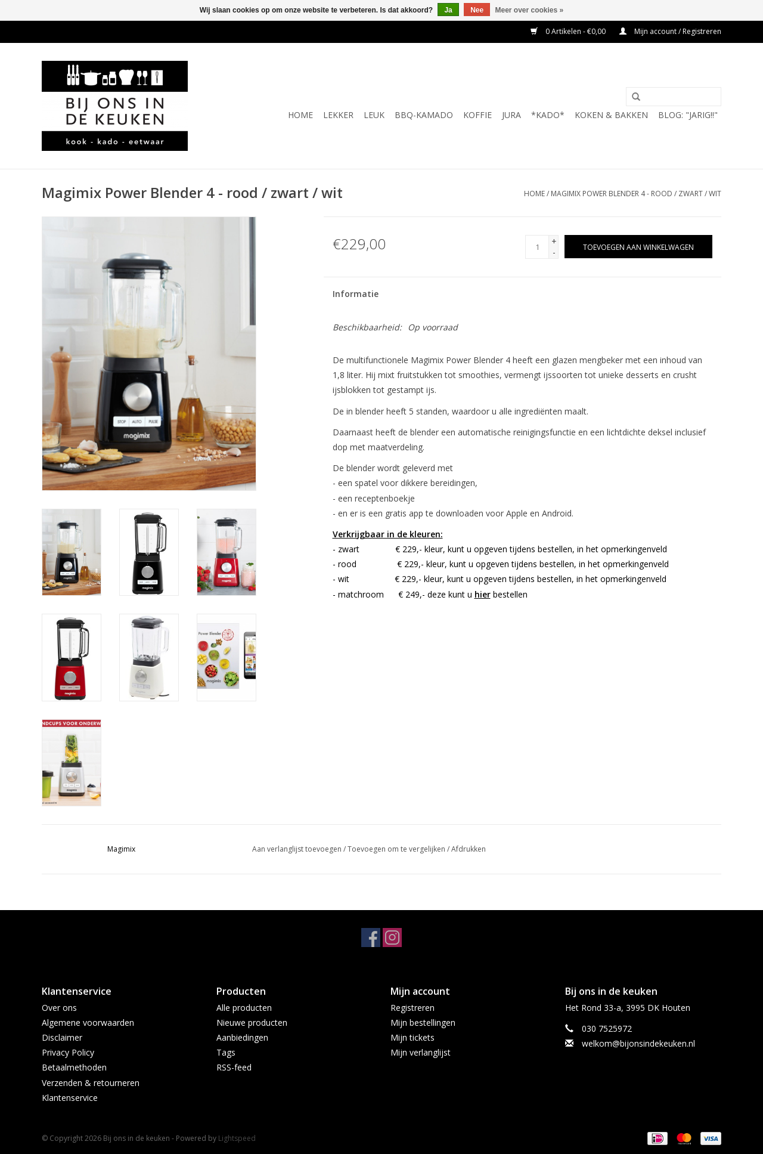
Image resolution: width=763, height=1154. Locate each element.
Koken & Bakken (611, 114)
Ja (448, 10)
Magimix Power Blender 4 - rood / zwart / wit (636, 193)
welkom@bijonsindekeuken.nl (638, 1043)
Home (300, 114)
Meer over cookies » (529, 10)
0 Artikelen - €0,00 (569, 31)
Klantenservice (70, 1097)
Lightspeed (237, 1138)
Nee (476, 10)
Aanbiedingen (242, 1037)
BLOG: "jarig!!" (688, 114)
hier (482, 594)
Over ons (59, 1007)
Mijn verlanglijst (420, 1052)
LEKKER (338, 114)
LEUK (374, 114)
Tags (225, 1052)
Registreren (412, 1007)
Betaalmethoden (74, 1067)
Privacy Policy (68, 1052)
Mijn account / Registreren (670, 31)
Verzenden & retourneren (90, 1082)
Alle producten (244, 1007)
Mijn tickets (412, 1037)
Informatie (356, 293)
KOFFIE (477, 114)
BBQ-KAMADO (424, 114)
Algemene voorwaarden (88, 1022)
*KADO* (548, 114)
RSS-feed (234, 1067)
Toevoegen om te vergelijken (397, 849)
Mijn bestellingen (422, 1022)
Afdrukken (468, 849)
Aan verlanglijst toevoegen (297, 849)
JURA (511, 114)
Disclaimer (62, 1037)
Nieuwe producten (251, 1022)
